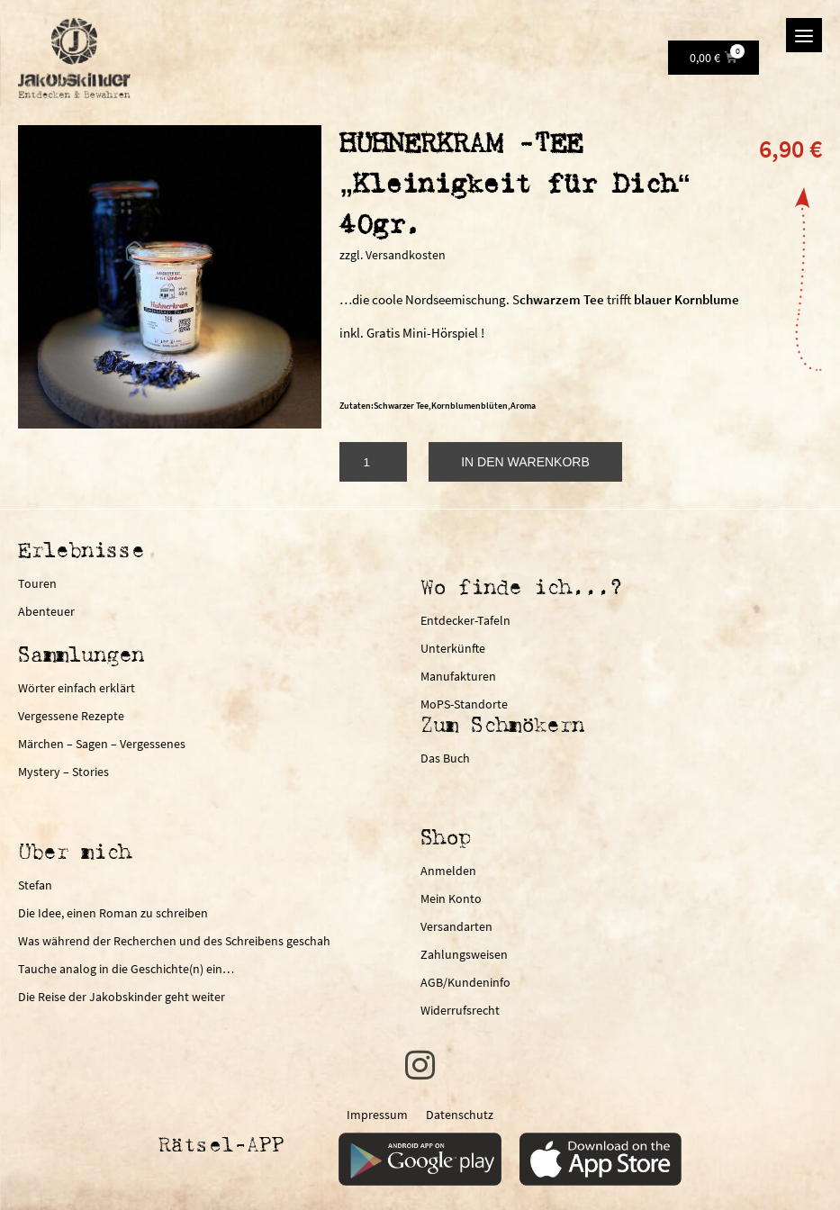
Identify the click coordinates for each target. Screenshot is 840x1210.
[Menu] (804, 35)
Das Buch (445, 758)
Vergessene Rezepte (71, 716)
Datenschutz (459, 1120)
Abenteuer (46, 611)
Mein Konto (451, 898)
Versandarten (456, 926)
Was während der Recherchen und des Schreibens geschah (174, 941)
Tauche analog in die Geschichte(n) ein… (126, 969)
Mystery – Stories (63, 771)
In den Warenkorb (525, 462)
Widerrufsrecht (460, 1010)
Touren (37, 583)
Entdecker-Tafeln (465, 620)
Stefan (35, 885)
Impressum (377, 1120)
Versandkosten (406, 255)
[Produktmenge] (373, 462)
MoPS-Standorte (464, 704)
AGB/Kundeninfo (465, 982)
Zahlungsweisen (464, 954)
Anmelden (448, 870)
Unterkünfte (452, 648)
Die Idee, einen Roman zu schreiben (113, 913)
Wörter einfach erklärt (76, 688)
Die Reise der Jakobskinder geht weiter (121, 997)
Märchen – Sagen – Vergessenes (101, 744)
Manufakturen (458, 676)
